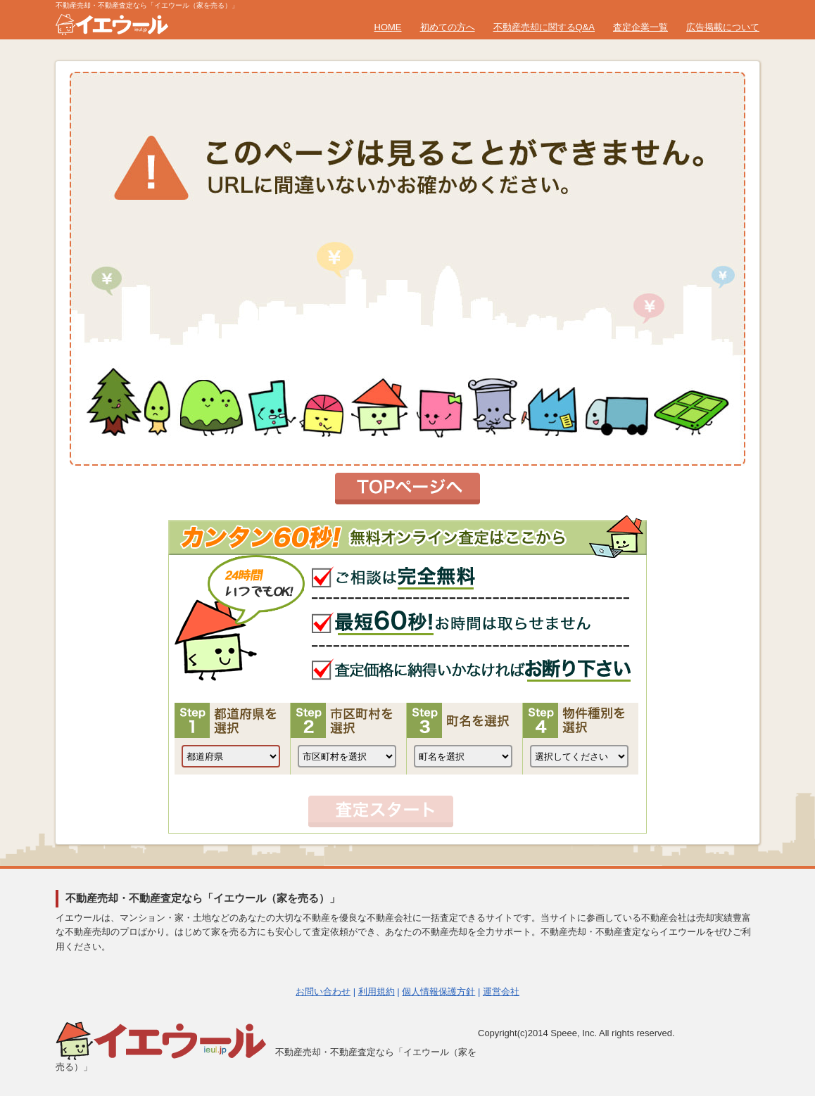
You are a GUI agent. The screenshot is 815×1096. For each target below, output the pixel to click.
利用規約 (376, 991)
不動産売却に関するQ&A (544, 27)
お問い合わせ (323, 991)
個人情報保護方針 (438, 991)
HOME (388, 27)
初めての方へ (447, 27)
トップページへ (407, 488)
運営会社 (501, 991)
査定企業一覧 (640, 27)
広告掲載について (722, 27)
